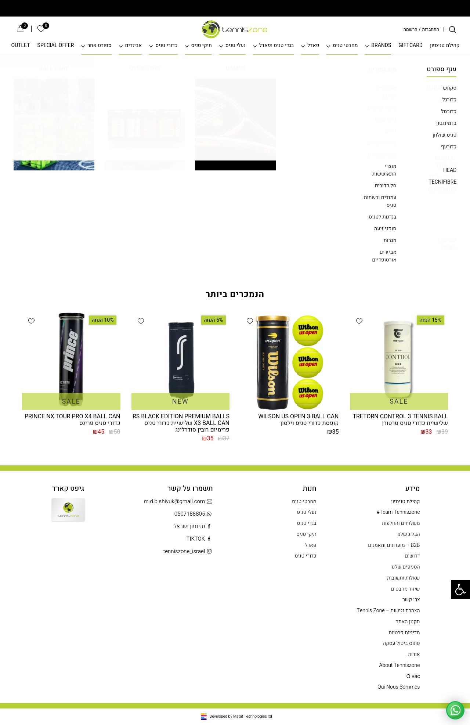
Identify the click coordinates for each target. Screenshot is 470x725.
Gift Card (68, 515)
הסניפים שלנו (406, 567)
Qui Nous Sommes (398, 687)
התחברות (430, 29)
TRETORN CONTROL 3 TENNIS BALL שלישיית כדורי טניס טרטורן (400, 420)
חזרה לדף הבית (235, 258)
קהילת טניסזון (445, 45)
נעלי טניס (235, 45)
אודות (414, 654)
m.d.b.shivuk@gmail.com (178, 501)
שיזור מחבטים (405, 589)
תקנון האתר (408, 621)
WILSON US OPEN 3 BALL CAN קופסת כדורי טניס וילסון (298, 420)
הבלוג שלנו (408, 534)
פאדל (313, 45)
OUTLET (20, 45)
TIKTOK (199, 539)
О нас (413, 676)
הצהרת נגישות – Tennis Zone (388, 610)
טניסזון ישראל (193, 526)
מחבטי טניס (345, 45)
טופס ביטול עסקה (401, 643)
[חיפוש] (452, 29)
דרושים (412, 556)
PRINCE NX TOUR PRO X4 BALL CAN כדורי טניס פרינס (72, 420)
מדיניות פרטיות (404, 633)
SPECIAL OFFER (55, 45)
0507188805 (193, 514)
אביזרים (133, 45)
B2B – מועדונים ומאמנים (394, 545)
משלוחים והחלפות (401, 523)
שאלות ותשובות (403, 578)
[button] (359, 321)
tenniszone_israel (188, 551)
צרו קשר (411, 599)
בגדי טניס (306, 523)
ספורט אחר (99, 45)
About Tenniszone (399, 665)
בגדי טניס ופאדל (276, 45)
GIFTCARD (410, 45)
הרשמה (410, 29)
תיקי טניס (201, 45)
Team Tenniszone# (398, 512)
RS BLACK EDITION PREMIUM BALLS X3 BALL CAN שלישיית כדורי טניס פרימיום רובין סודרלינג (181, 423)
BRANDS (381, 45)
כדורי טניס (166, 45)
